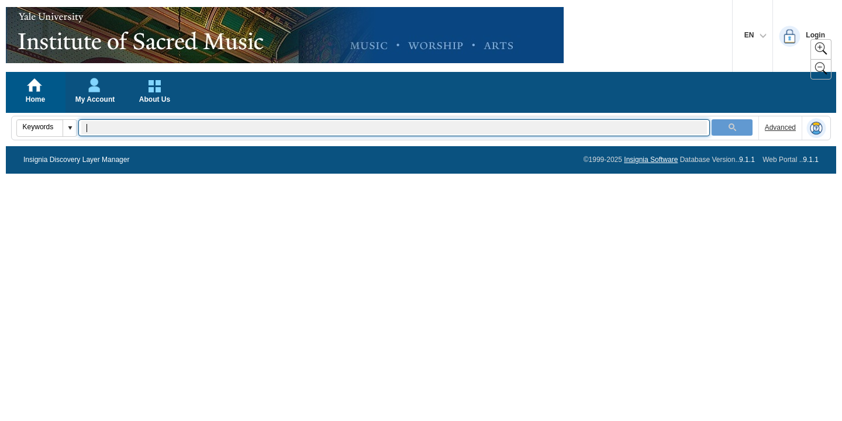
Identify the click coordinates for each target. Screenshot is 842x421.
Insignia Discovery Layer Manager (76, 160)
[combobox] (40, 127)
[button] (70, 128)
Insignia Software (651, 160)
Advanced (780, 127)
